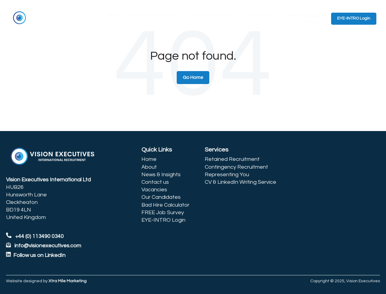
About (114, 15)
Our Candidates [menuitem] (161, 197)
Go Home (193, 77)
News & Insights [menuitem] (161, 174)
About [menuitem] (149, 167)
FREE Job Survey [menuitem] (162, 212)
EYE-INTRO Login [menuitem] (163, 220)
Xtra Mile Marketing (68, 281)
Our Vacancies (260, 15)
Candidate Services (209, 15)
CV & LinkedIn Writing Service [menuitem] (240, 182)
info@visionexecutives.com (47, 246)
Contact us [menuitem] (155, 182)
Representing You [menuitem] (227, 174)
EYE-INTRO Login (353, 18)
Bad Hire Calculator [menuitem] (165, 205)
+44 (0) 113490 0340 (35, 236)
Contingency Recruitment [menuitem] (236, 167)
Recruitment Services (151, 15)
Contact (313, 22)
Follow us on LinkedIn (39, 255)
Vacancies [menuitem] (154, 189)
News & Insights (300, 15)
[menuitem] (165, 149)
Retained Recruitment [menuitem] (232, 159)
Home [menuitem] (149, 159)
